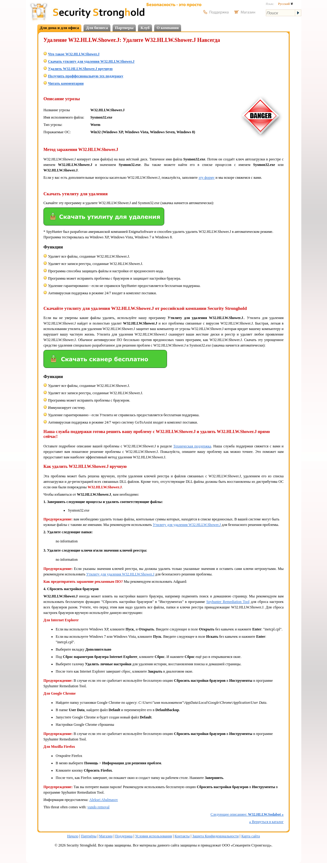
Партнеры (124, 27)
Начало (72, 836)
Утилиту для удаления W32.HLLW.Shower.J (187, 525)
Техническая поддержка (192, 446)
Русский (285, 4)
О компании (168, 27)
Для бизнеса (97, 27)
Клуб (145, 27)
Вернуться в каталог (266, 822)
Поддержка (123, 836)
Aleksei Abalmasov (103, 800)
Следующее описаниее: (247, 814)
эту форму (206, 177)
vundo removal (98, 807)
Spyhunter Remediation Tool (228, 602)
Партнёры (89, 836)
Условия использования (153, 836)
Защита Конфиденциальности (215, 836)
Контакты (182, 836)
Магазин (106, 836)
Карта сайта (250, 836)
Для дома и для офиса (59, 27)
